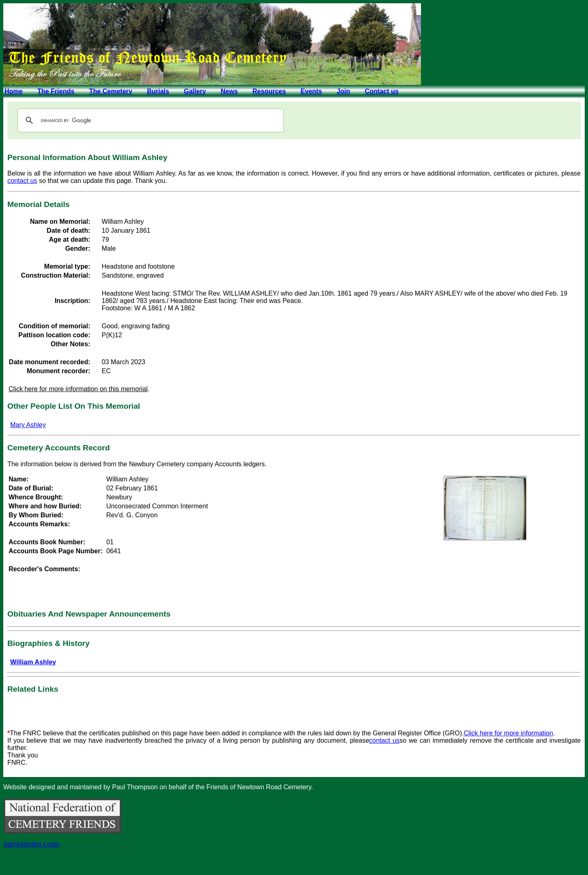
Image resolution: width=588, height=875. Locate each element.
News (229, 91)
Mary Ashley (28, 424)
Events (311, 91)
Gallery (195, 91)
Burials (158, 91)
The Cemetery (110, 91)
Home (13, 91)
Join (343, 91)
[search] (149, 120)
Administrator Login (31, 844)
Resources (269, 91)
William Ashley (33, 662)
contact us (22, 180)
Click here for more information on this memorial (78, 388)
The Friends (55, 91)
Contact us (382, 91)
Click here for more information (508, 733)
